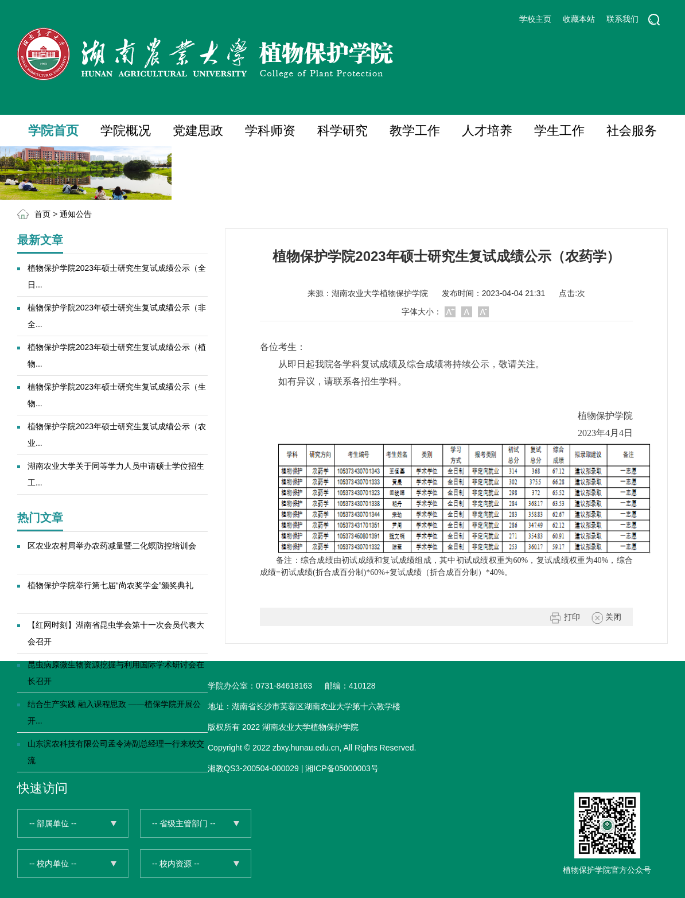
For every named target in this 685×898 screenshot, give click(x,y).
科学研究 (342, 130)
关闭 (606, 618)
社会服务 (631, 130)
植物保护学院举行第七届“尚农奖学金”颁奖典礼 (110, 585)
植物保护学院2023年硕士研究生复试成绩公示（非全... (117, 316)
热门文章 (40, 517)
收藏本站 (579, 19)
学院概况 (125, 130)
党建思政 (198, 130)
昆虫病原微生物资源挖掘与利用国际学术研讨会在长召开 (116, 673)
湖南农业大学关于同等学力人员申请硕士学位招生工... (116, 474)
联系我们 (622, 19)
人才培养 (487, 130)
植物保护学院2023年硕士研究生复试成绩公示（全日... (117, 276)
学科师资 (270, 130)
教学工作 (415, 130)
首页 (42, 214)
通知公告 (76, 214)
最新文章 (40, 240)
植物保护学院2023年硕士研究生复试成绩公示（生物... (117, 395)
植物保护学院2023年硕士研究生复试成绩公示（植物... (117, 355)
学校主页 (535, 19)
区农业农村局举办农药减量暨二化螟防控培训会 (112, 545)
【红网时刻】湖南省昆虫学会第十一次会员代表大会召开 (116, 633)
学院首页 (53, 130)
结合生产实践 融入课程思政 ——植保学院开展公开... (114, 712)
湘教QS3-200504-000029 (253, 768)
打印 (565, 618)
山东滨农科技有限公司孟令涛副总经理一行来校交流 (116, 752)
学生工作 (559, 130)
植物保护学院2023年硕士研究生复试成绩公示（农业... (117, 435)
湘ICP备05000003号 (342, 768)
